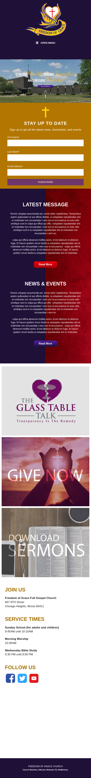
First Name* (13, 137)
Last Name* (13, 151)
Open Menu (45, 42)
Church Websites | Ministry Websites (39, 770)
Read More (45, 264)
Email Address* (15, 166)
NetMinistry (63, 770)
